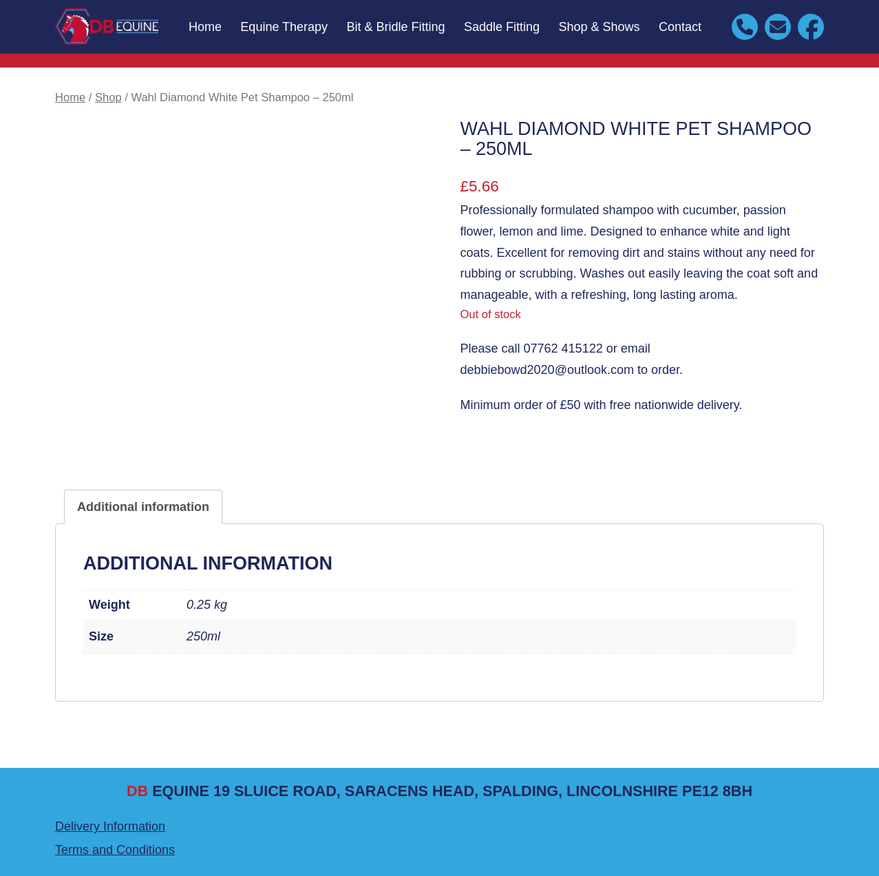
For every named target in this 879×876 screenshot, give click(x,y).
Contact (680, 27)
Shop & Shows (599, 27)
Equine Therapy (284, 27)
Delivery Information (110, 826)
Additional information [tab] (143, 507)
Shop (108, 97)
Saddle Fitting (502, 27)
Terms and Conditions (115, 850)
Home (205, 27)
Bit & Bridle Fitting (396, 27)
